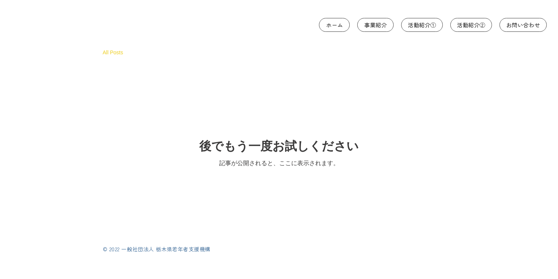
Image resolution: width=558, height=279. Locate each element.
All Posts (113, 52)
